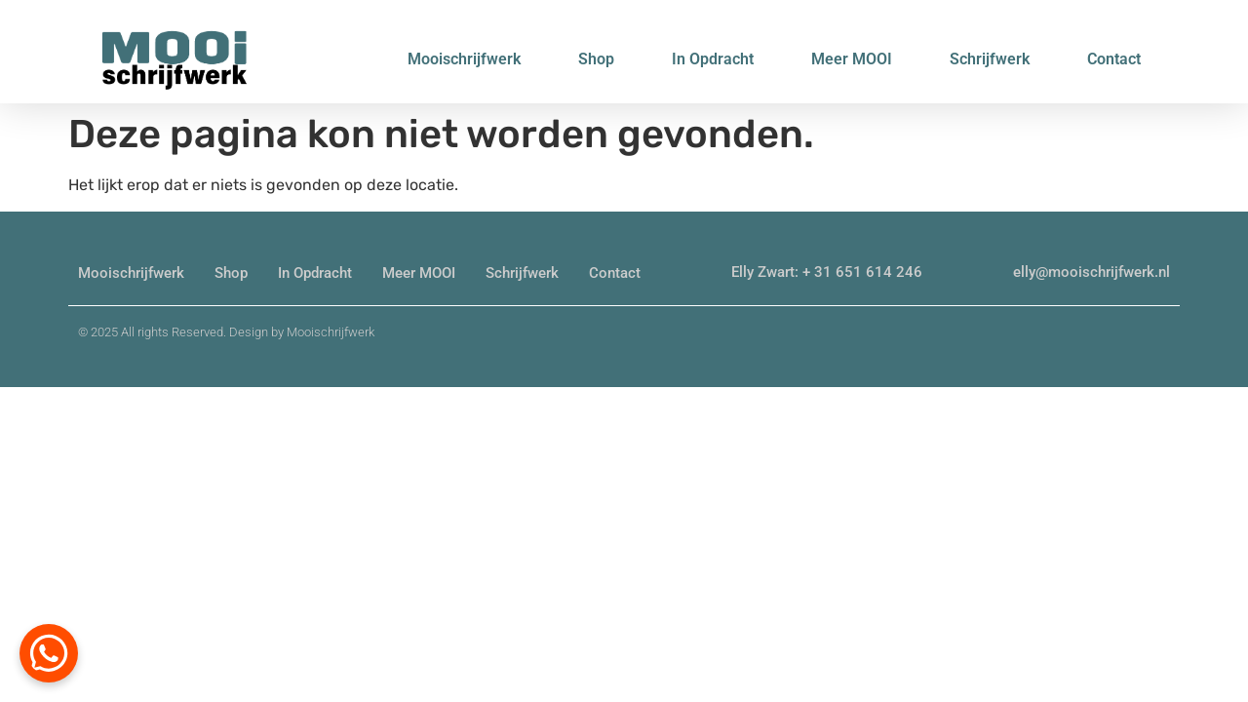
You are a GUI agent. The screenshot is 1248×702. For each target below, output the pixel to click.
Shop (596, 59)
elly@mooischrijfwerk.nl (1091, 272)
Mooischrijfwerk (464, 59)
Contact (1114, 59)
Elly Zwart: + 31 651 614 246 (826, 272)
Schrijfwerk (990, 59)
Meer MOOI (851, 59)
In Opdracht (713, 59)
